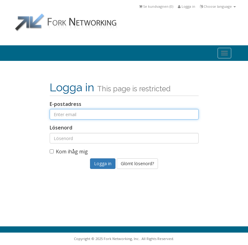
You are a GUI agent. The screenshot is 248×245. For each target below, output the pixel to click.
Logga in (186, 6)
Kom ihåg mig (69, 151)
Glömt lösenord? (137, 163)
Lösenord (61, 127)
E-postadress (65, 104)
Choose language (218, 6)
